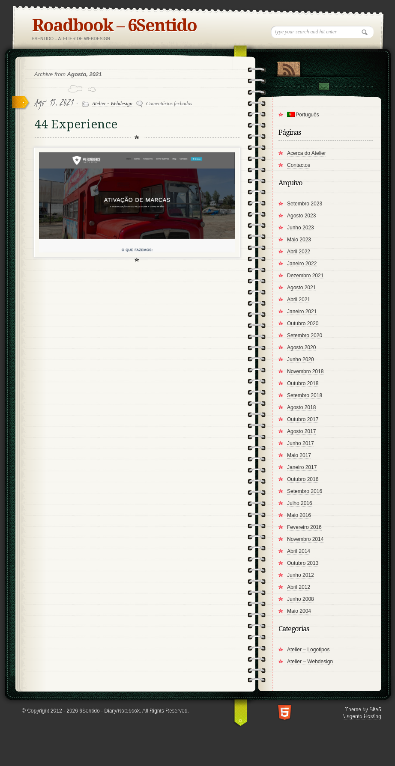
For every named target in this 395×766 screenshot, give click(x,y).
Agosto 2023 (301, 216)
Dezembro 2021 (305, 276)
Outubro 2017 (302, 419)
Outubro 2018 (302, 383)
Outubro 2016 (302, 479)
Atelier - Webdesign (112, 104)
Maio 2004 (299, 611)
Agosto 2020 (301, 347)
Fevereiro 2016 (304, 527)
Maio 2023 (299, 240)
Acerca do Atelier (306, 153)
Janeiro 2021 (302, 312)
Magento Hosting (361, 716)
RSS (288, 67)
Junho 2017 (300, 443)
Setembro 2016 (304, 491)
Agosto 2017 (301, 431)
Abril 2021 (298, 300)
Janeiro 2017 (302, 467)
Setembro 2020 (304, 335)
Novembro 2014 (305, 539)
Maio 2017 (299, 455)
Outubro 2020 (302, 324)
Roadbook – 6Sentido (114, 25)
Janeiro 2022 (302, 264)
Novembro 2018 (305, 371)
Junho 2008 (300, 599)
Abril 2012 (298, 587)
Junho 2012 (300, 575)
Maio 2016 (299, 515)
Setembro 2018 (304, 395)
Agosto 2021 (301, 288)
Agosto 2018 (301, 407)
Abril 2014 (298, 551)
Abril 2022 (298, 252)
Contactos (298, 165)
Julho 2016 (299, 503)
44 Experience (75, 124)
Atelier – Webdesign (310, 662)
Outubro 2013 (302, 563)
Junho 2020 (300, 359)
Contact (323, 86)
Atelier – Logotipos (308, 650)
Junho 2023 (300, 228)
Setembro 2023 (304, 204)
